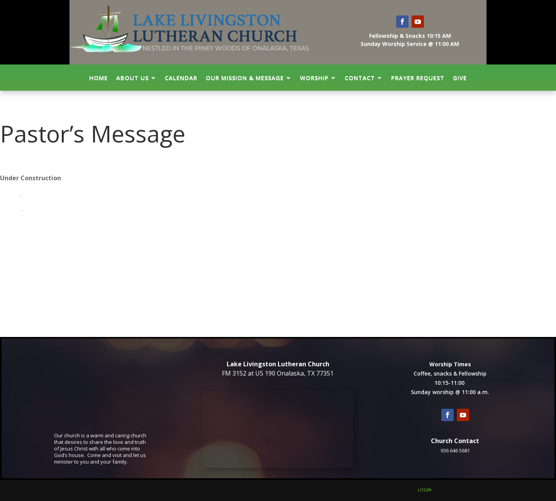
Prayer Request (417, 77)
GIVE (460, 77)
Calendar (181, 77)
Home (98, 77)
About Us (132, 77)
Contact (360, 77)
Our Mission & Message (245, 77)
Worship (314, 77)
